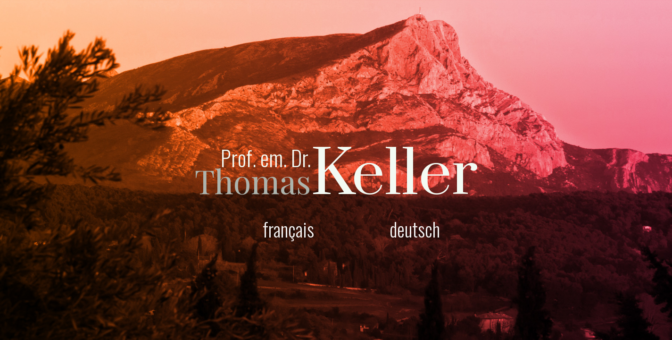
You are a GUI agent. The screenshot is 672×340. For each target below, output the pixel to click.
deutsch (415, 229)
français (288, 229)
